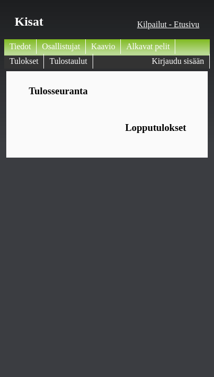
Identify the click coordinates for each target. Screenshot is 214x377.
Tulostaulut (68, 61)
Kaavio (103, 46)
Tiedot (20, 46)
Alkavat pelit (148, 46)
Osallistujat (61, 46)
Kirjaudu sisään (178, 61)
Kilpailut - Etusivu (168, 24)
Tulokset (23, 61)
